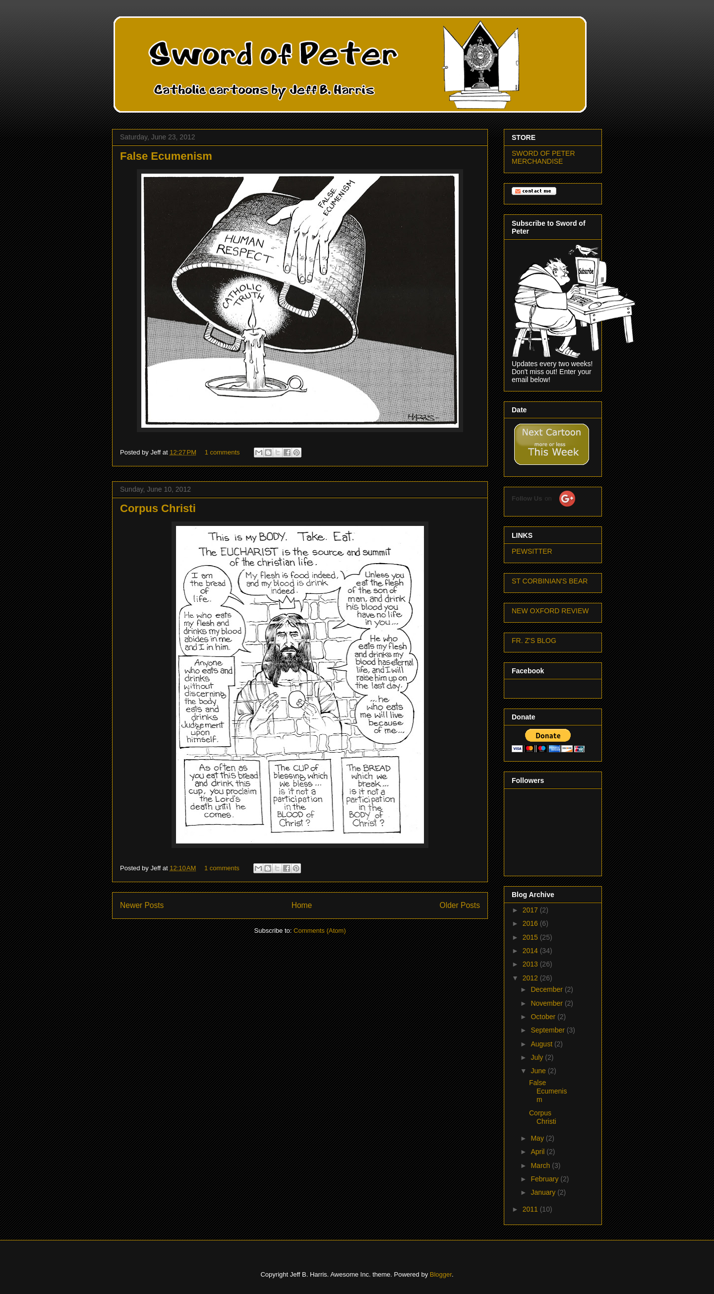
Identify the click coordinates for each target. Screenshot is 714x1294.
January (544, 1192)
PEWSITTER (532, 551)
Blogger (441, 1274)
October (544, 1017)
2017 (531, 910)
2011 (531, 1209)
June (539, 1071)
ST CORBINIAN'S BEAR (550, 581)
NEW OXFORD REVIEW (550, 611)
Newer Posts (142, 905)
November (547, 1003)
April (538, 1152)
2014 (531, 951)
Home (302, 905)
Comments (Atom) (320, 930)
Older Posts (460, 905)
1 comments (222, 452)
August (542, 1044)
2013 (531, 964)
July (538, 1057)
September (548, 1030)
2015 (531, 937)
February (545, 1179)
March (541, 1165)
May (538, 1138)
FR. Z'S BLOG (534, 641)
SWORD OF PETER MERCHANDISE (543, 157)
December (547, 989)
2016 (531, 923)
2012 (531, 978)
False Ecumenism (166, 156)
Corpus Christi (158, 508)
